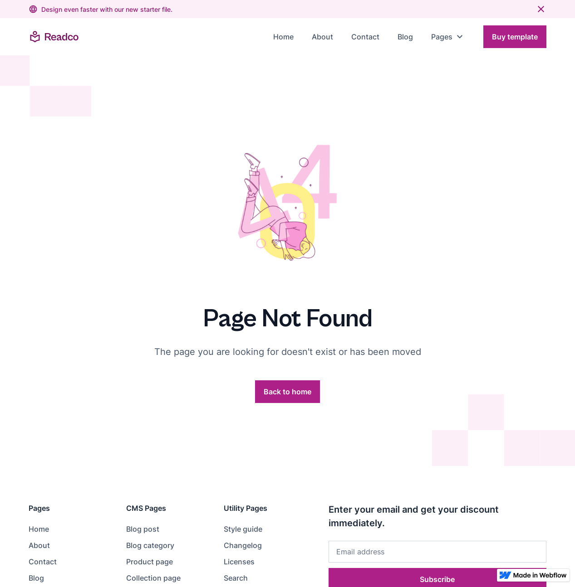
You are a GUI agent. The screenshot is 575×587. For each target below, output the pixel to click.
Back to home (287, 391)
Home (283, 36)
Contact (365, 36)
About (322, 36)
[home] (54, 36)
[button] (448, 37)
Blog (405, 36)
